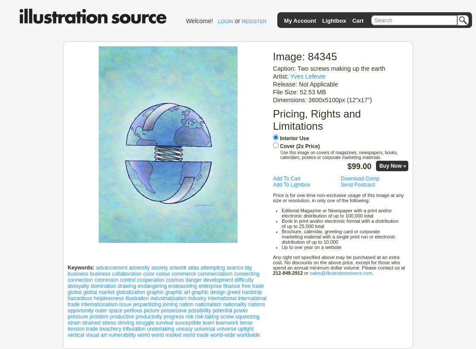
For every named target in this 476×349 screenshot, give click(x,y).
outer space (109, 311)
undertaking (161, 329)
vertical (76, 335)
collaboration (126, 274)
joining (170, 304)
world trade (196, 335)
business (100, 274)
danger (194, 280)
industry (197, 298)
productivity (148, 317)
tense (246, 323)
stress (109, 323)
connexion (106, 280)
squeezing (247, 317)
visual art (96, 335)
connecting (246, 274)
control (127, 280)
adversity (139, 268)
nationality (235, 304)
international (222, 298)
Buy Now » (392, 166)
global (75, 292)
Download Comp (360, 179)
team (208, 323)
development (218, 280)
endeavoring (182, 286)
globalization (130, 292)
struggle (144, 323)
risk (190, 317)
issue (125, 304)
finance (231, 286)
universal (204, 329)
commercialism (215, 274)
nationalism (208, 304)
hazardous (80, 298)
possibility (199, 311)
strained (91, 323)
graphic (155, 292)
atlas (193, 268)
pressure (78, 317)
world (143, 335)
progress (174, 317)
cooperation (151, 280)
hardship (252, 292)
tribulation (134, 329)
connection (80, 280)
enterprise (210, 286)
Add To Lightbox (291, 185)
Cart (358, 20)
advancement (112, 268)
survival (165, 323)
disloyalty (78, 286)
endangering (152, 286)
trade (92, 329)
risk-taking (207, 317)
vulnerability (122, 335)
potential (222, 311)
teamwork (227, 323)
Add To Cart (286, 179)
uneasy (184, 329)
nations (256, 304)
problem (99, 317)
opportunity (80, 311)
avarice (235, 268)
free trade (252, 286)
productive (122, 317)
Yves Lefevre (308, 76)
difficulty (244, 280)
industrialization (168, 298)
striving (125, 323)
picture (151, 311)
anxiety (159, 268)
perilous (133, 311)
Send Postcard (358, 185)
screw (227, 317)
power (241, 311)
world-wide (222, 335)
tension (76, 329)
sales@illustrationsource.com (341, 273)
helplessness (108, 298)
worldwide (248, 335)
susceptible (188, 323)
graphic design (209, 292)
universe (226, 329)
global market (98, 292)
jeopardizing (147, 304)
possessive (174, 311)
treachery (110, 329)
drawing (127, 286)
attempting (212, 268)
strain (74, 323)
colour (163, 274)
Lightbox (334, 20)
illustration (137, 298)
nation (186, 304)
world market (166, 335)
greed (234, 292)
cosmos (175, 280)
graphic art (178, 292)
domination (104, 286)
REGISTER (254, 21)
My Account (300, 20)
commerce (184, 274)
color (149, 274)
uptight (246, 329)
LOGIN (225, 21)
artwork (177, 268)
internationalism (99, 304)
